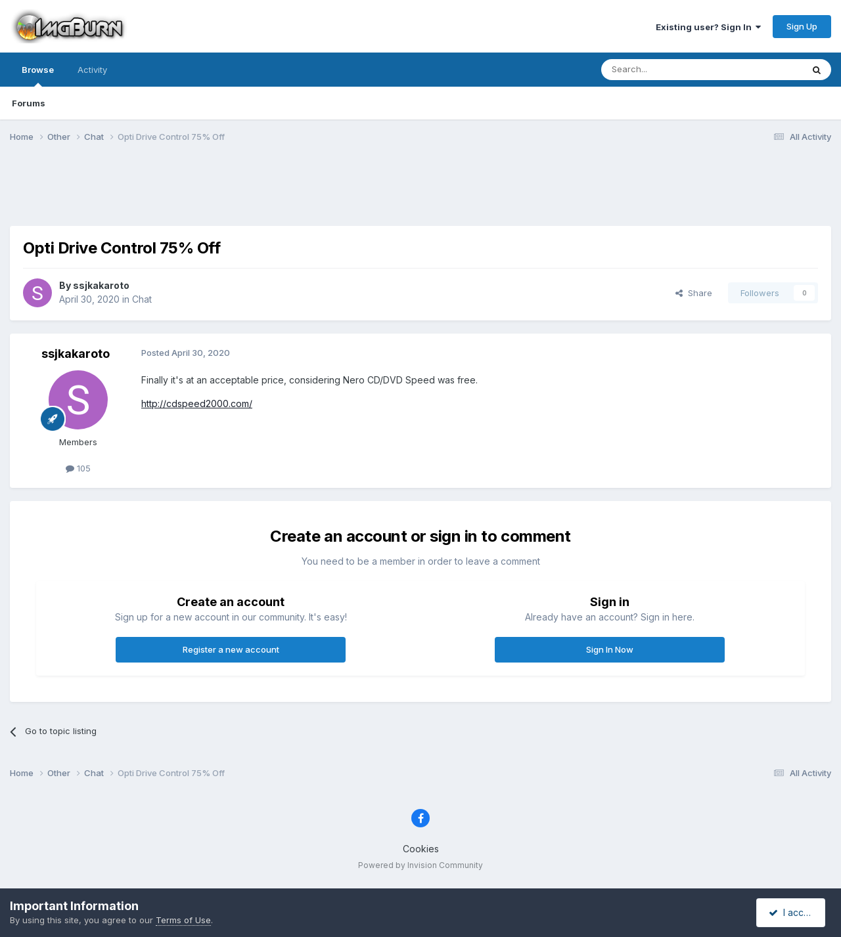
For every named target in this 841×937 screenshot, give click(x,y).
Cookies (421, 848)
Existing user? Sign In (708, 27)
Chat (142, 299)
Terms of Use (183, 920)
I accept (792, 912)
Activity (92, 69)
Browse (38, 75)
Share (693, 293)
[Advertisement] (420, 192)
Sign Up (801, 26)
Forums (28, 103)
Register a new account (231, 649)
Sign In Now (609, 649)
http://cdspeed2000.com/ (196, 403)
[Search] (668, 69)
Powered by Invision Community (420, 865)
